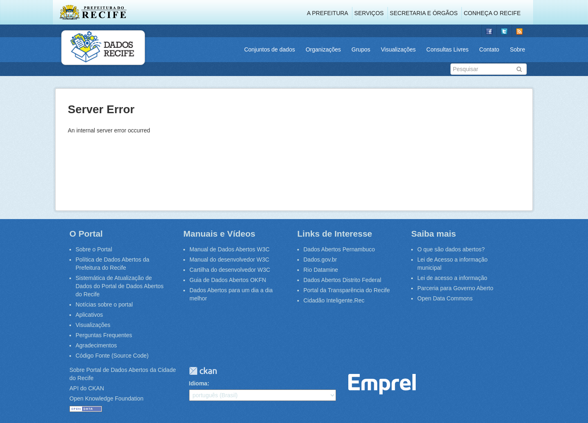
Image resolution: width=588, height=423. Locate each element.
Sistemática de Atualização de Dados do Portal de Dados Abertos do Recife (120, 286)
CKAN (203, 371)
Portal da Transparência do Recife (346, 290)
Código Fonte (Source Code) (112, 355)
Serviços (369, 13)
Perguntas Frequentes (104, 335)
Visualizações (398, 49)
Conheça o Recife (492, 13)
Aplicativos (89, 314)
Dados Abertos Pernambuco (339, 249)
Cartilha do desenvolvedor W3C (229, 269)
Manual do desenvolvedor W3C (229, 259)
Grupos (361, 49)
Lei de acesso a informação (452, 278)
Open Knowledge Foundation (106, 398)
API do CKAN (86, 388)
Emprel (382, 384)
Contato (489, 49)
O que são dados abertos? (451, 249)
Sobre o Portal (94, 249)
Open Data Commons (444, 298)
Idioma (198, 383)
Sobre (517, 49)
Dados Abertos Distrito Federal (342, 280)
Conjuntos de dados (269, 49)
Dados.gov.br (320, 259)
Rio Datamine (320, 269)
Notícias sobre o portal (104, 304)
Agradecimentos (96, 345)
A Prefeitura (327, 13)
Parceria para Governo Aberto (455, 288)
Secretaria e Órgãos (424, 13)
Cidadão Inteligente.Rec (333, 300)
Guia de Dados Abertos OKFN (227, 280)
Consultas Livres (447, 49)
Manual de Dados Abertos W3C (229, 249)
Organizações (323, 49)
